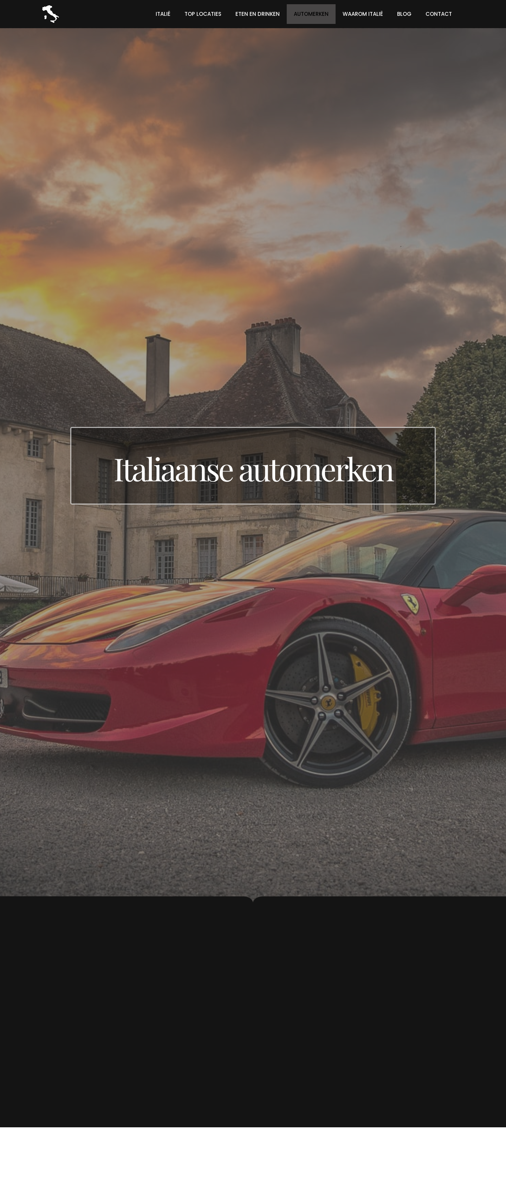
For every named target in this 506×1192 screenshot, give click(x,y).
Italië (163, 14)
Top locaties (202, 14)
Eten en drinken (257, 14)
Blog (404, 14)
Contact (439, 14)
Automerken (311, 14)
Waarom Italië (363, 14)
